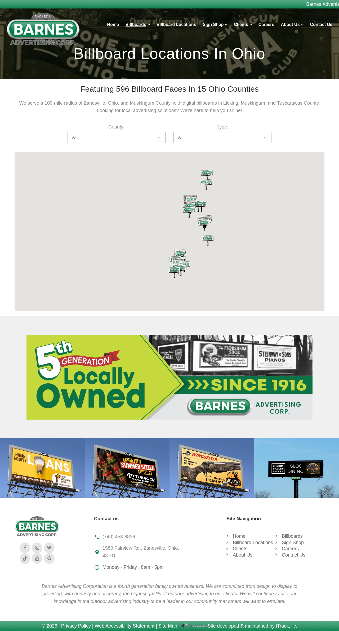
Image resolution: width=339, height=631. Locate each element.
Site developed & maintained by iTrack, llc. (239, 626)
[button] (174, 272)
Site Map (167, 626)
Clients (241, 24)
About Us (290, 24)
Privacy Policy (76, 626)
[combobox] (117, 137)
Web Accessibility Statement (125, 626)
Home (113, 24)
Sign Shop (213, 24)
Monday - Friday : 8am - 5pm (133, 567)
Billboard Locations (176, 24)
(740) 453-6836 (118, 536)
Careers (266, 24)
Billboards (136, 24)
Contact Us (321, 24)
